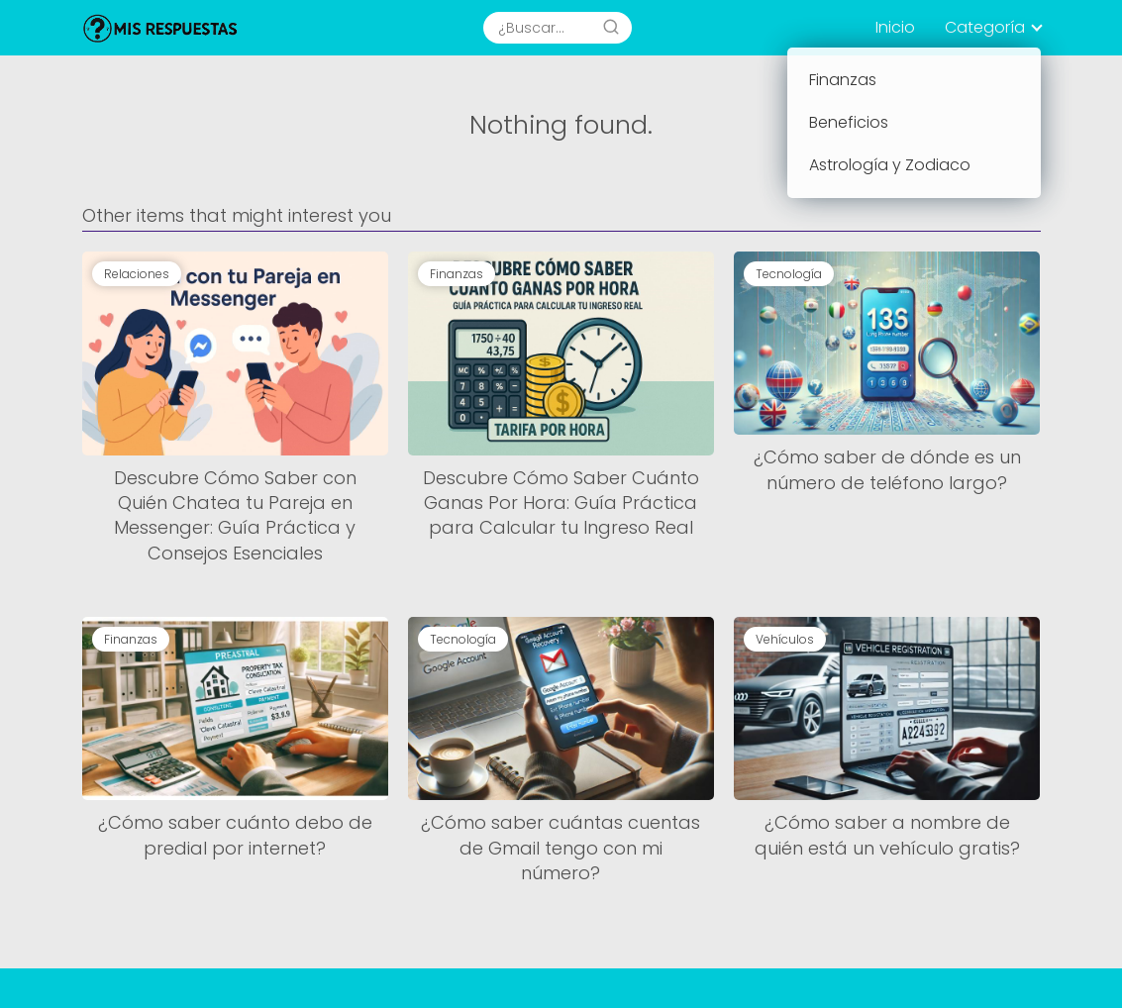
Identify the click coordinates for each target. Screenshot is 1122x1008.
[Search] (611, 28)
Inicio (895, 27)
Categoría (985, 27)
